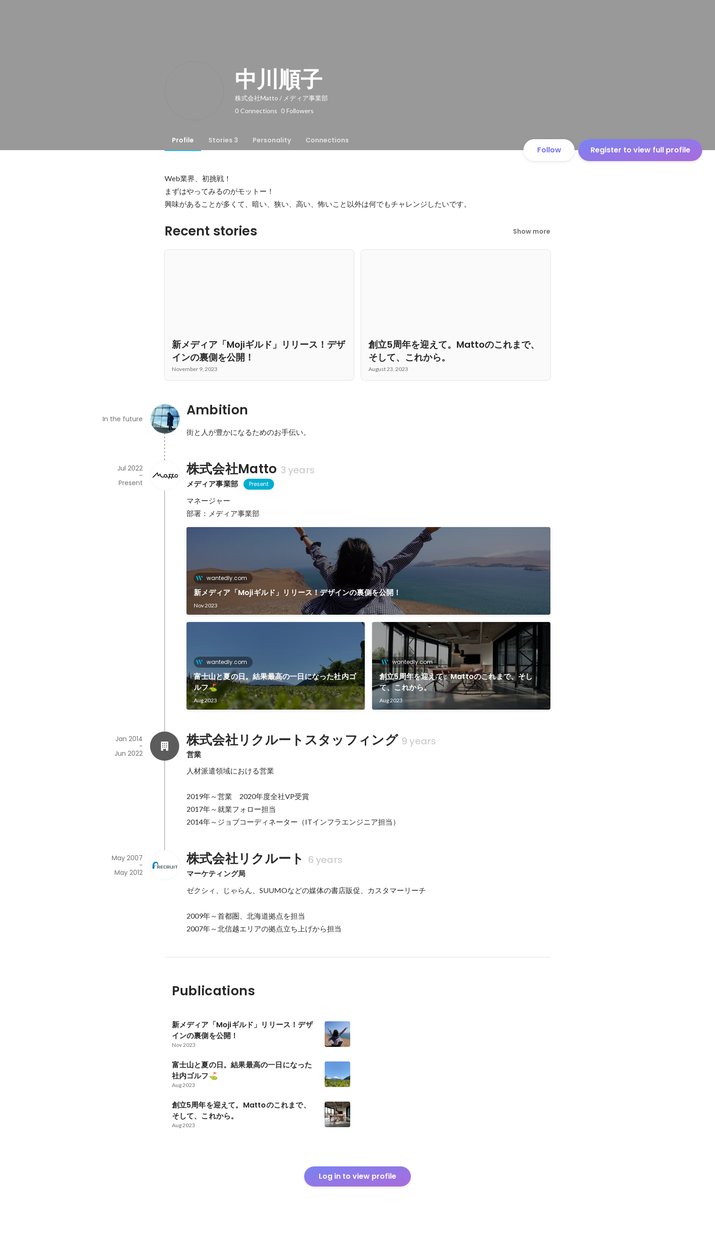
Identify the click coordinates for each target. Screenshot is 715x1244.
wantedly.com (224, 578)
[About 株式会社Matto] (164, 475)
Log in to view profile (357, 1176)
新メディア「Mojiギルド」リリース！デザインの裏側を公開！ (297, 592)
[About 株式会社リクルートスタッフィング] (164, 746)
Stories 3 (223, 140)
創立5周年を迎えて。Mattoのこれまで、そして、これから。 (456, 682)
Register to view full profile (640, 150)
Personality (272, 140)
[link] (369, 571)
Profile (183, 140)
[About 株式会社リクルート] (164, 865)
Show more (531, 231)
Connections (327, 140)
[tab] (183, 140)
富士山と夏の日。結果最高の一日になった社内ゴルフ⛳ (275, 682)
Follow (549, 150)
